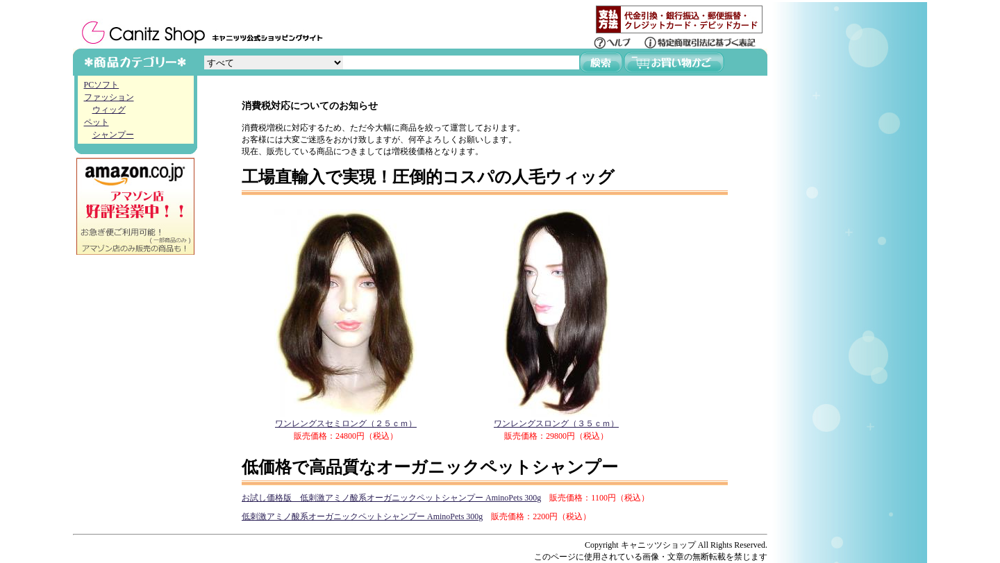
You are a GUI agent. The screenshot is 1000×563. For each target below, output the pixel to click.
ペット (96, 122)
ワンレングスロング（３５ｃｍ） (556, 419)
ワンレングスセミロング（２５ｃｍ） (345, 419)
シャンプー (113, 135)
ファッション (109, 97)
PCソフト (101, 85)
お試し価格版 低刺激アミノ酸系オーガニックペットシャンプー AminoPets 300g (391, 498)
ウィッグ (109, 110)
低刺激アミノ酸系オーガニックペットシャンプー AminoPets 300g (362, 516)
